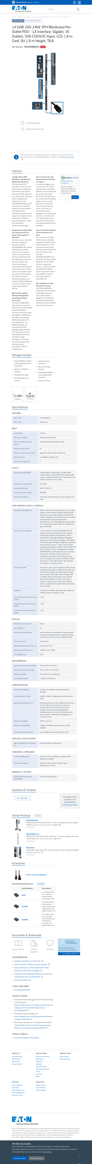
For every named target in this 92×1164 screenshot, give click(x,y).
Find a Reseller (64, 1056)
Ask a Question (22, 798)
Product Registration (18, 1092)
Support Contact (17, 1095)
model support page (67, 157)
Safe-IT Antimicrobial (42, 1069)
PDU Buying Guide (20, 990)
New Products (16, 1059)
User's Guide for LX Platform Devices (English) (31, 964)
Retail (37, 1076)
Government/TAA (41, 1066)
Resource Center (17, 1064)
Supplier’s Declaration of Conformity (27, 961)
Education (39, 1064)
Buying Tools (16, 1061)
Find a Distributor (65, 1059)
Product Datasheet (21, 980)
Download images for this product (26, 1038)
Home (14, 17)
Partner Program (41, 1090)
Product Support (17, 1085)
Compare (38, 815)
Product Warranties (18, 1090)
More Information (36, 1158)
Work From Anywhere (42, 1056)
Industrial (39, 1074)
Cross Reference (41, 1087)
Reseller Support (41, 1085)
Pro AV (38, 1071)
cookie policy (46, 1152)
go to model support (71, 954)
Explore (75, 197)
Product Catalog (24, 17)
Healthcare (39, 1061)
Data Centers (40, 1059)
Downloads (15, 1087)
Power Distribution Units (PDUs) (45, 17)
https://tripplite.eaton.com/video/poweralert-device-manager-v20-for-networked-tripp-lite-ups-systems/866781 (33, 1007)
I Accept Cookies (19, 1158)
